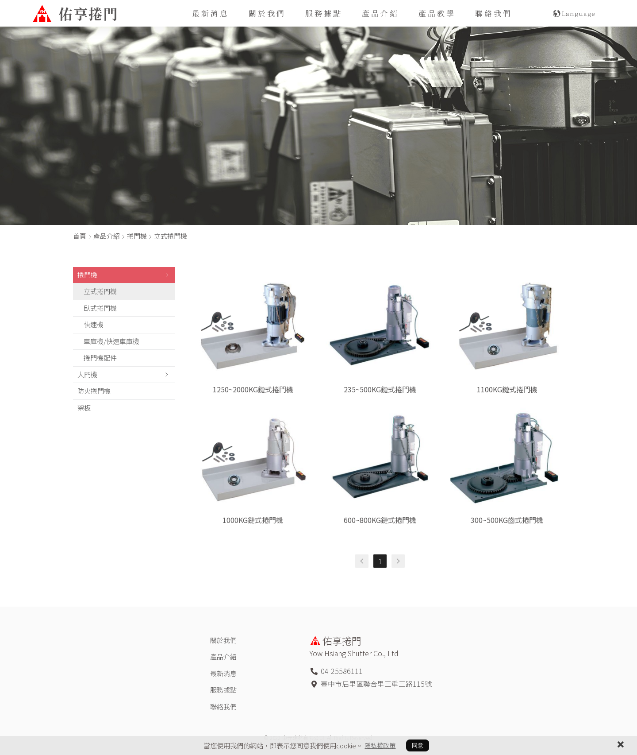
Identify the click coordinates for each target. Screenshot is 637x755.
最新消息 (210, 13)
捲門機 (137, 235)
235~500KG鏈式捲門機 (380, 389)
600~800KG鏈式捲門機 (380, 520)
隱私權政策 (380, 745)
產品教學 (437, 13)
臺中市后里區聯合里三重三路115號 (376, 683)
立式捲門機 (170, 235)
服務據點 (323, 13)
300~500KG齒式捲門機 (507, 520)
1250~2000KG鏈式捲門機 (253, 389)
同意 (418, 745)
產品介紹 (380, 13)
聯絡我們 (493, 13)
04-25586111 (342, 671)
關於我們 (267, 13)
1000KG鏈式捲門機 (253, 520)
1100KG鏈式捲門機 (507, 389)
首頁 (79, 235)
